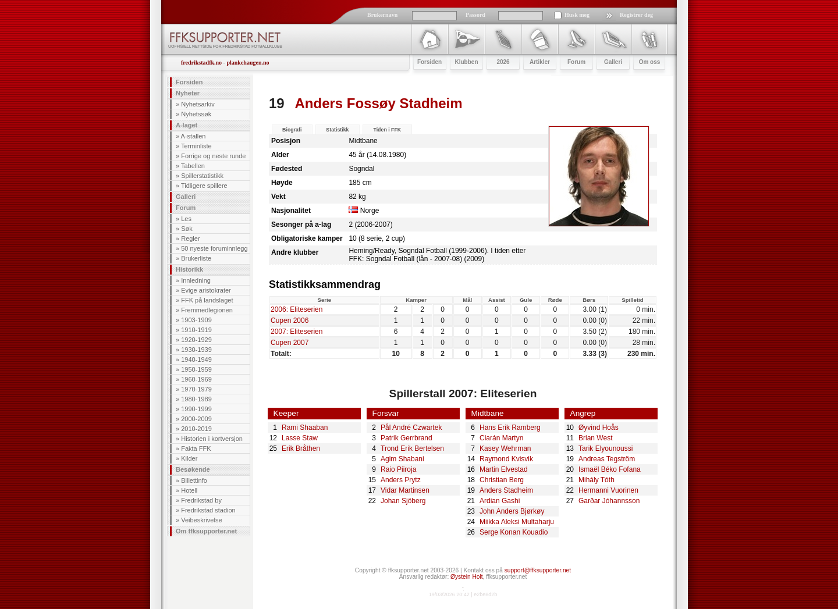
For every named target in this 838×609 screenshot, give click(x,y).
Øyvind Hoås (598, 427)
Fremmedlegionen (207, 310)
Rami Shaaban (305, 427)
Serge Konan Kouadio (514, 532)
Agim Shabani (402, 459)
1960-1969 (196, 379)
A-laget (186, 125)
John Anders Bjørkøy (512, 511)
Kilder (189, 458)
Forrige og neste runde (213, 155)
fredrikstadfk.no (201, 62)
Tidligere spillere (204, 185)
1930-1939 (196, 349)
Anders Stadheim (506, 490)
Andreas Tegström (606, 459)
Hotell (189, 490)
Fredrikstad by (201, 500)
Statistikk (337, 130)
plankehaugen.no (247, 62)
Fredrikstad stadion (208, 510)
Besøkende (193, 469)
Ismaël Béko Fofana (609, 469)
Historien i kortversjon (212, 438)
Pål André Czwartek (411, 427)
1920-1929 (196, 339)
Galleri (186, 196)
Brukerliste (196, 258)
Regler (190, 238)
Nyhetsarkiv (197, 104)
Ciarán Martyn (501, 438)
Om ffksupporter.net (206, 531)
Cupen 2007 (289, 343)
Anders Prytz (401, 480)
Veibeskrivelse (201, 520)
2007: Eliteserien (296, 331)
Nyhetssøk (196, 114)
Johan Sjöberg (403, 501)
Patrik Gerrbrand (406, 438)
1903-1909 (196, 319)
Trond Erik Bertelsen (412, 448)
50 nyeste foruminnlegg (214, 248)
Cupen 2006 (289, 320)
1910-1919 (196, 329)
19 (277, 103)
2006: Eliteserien (296, 309)
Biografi (291, 130)
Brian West (595, 438)
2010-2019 (196, 428)
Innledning (196, 280)
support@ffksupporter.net (538, 570)
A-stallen (193, 136)
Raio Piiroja (398, 469)
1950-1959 (196, 369)
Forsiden (189, 82)
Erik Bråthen (301, 448)
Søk (187, 228)
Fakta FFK (196, 448)
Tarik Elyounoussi (605, 448)
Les (186, 218)
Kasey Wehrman (505, 448)
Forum (186, 207)
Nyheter (188, 93)
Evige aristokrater (206, 290)
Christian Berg (502, 480)
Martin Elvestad (504, 469)
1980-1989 (196, 399)
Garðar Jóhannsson (609, 501)
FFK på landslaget (207, 300)
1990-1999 (196, 408)
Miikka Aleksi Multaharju (517, 522)
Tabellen (193, 165)
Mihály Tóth (596, 480)
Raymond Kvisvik (506, 459)
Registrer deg (636, 15)
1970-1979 (196, 389)
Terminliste (196, 146)
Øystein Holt (466, 577)
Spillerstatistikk (202, 175)
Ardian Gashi (500, 501)
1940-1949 (196, 359)
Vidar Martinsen (405, 490)
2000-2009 (196, 418)
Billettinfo (194, 480)
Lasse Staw (300, 438)
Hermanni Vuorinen (608, 490)
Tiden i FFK (387, 130)
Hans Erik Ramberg (510, 427)
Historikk (189, 269)
